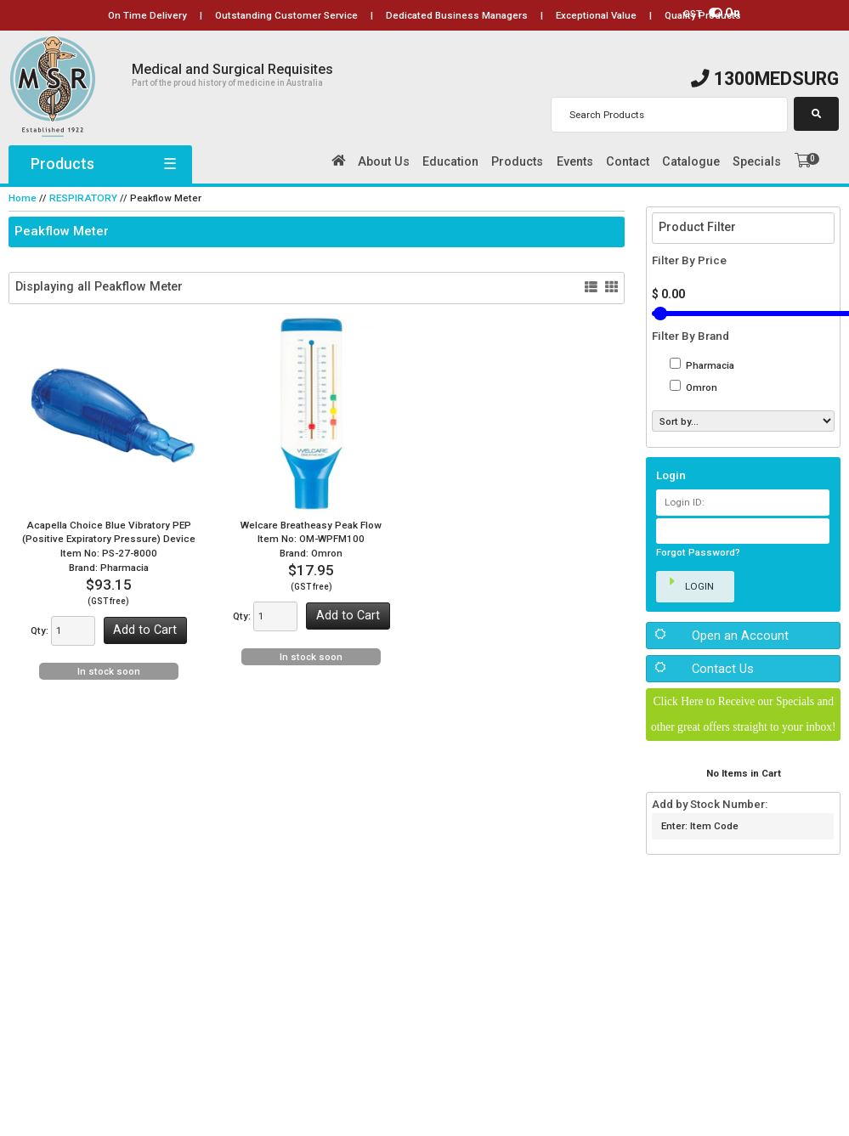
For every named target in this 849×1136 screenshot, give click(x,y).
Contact (627, 162)
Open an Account (740, 634)
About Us (384, 162)
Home (22, 198)
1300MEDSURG (765, 78)
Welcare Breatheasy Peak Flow (311, 523)
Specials (757, 162)
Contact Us (722, 668)
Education (450, 162)
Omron (700, 387)
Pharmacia (708, 364)
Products (100, 164)
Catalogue (691, 162)
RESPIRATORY (80, 198)
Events (575, 162)
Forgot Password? (698, 552)
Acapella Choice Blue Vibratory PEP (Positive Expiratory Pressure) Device (108, 530)
